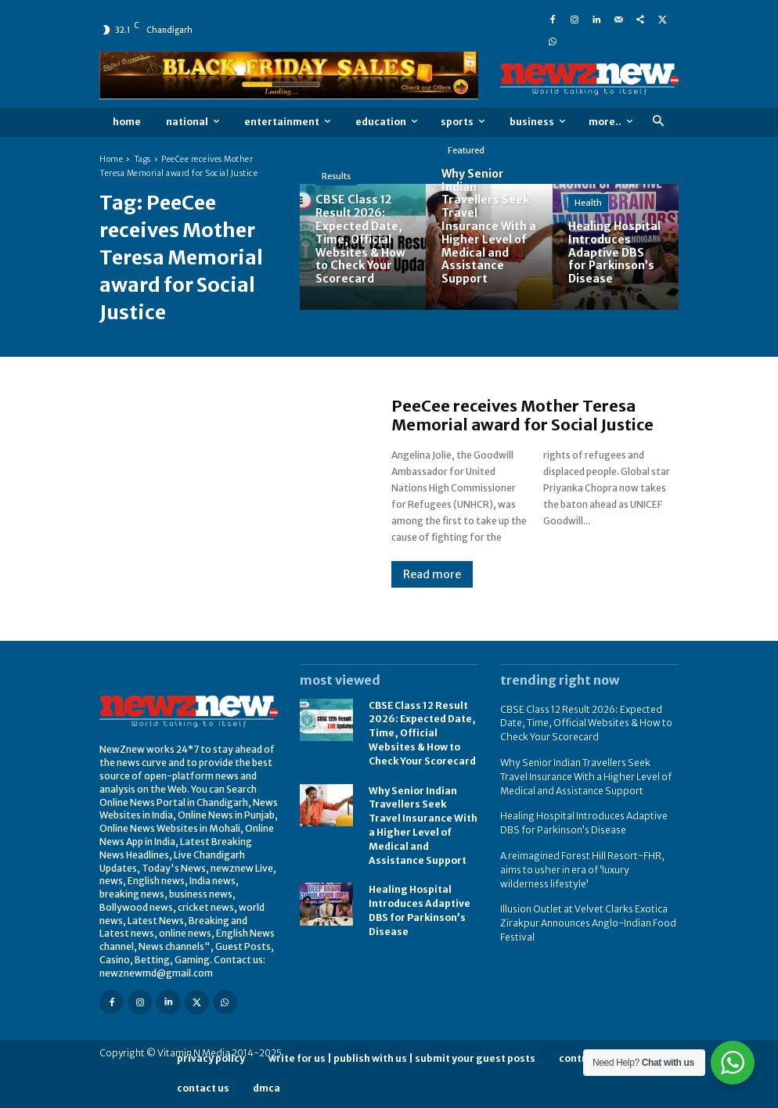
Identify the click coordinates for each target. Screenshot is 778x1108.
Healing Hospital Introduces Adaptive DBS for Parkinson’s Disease (419, 899)
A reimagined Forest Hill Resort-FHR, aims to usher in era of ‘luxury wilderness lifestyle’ (589, 862)
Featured (466, 150)
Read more (432, 574)
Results (336, 176)
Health (588, 202)
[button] (658, 121)
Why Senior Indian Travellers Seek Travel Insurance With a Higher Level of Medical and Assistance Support (423, 819)
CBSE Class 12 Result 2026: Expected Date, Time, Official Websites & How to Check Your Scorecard (422, 731)
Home (111, 159)
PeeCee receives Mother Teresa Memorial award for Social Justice (522, 415)
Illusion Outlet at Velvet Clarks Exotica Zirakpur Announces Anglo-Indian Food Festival (587, 913)
